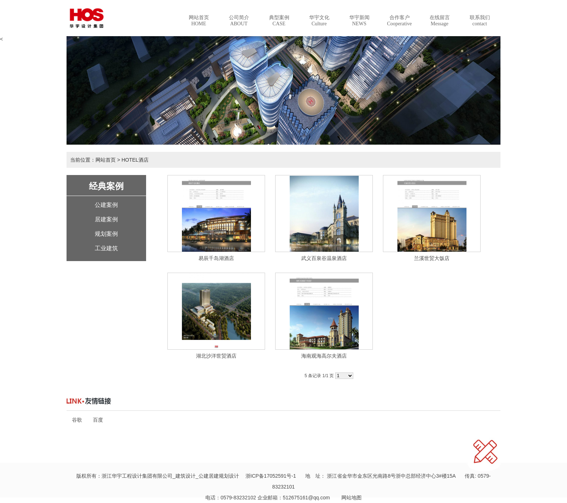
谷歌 (77, 420)
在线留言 (440, 20)
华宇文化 (319, 20)
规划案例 (106, 234)
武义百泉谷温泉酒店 (324, 258)
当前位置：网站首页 (93, 160)
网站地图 (349, 497)
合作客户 (399, 20)
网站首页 (199, 20)
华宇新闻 (359, 20)
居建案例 (106, 219)
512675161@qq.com (306, 497)
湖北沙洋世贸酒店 (216, 356)
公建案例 (106, 205)
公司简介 (239, 20)
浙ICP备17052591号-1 (271, 476)
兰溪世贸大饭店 (431, 258)
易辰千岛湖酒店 (216, 258)
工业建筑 (106, 248)
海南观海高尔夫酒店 (324, 356)
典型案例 (279, 20)
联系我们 (480, 20)
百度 (98, 420)
